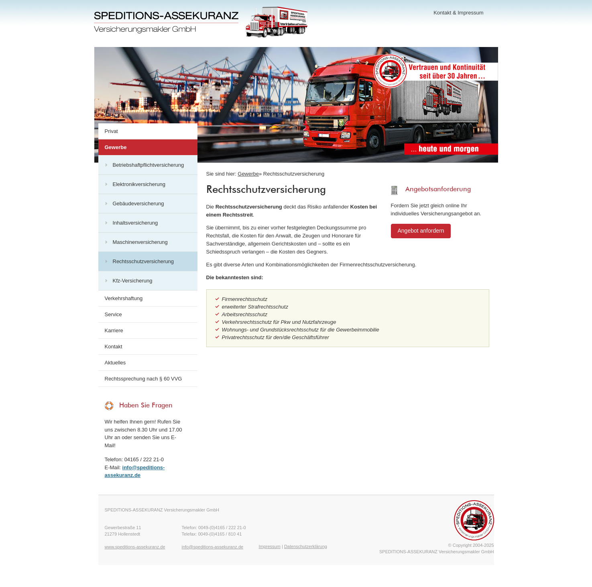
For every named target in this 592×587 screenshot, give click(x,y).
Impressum (470, 13)
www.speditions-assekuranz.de (135, 546)
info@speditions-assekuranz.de (213, 546)
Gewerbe (248, 174)
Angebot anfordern (421, 230)
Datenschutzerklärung (305, 546)
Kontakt (442, 13)
